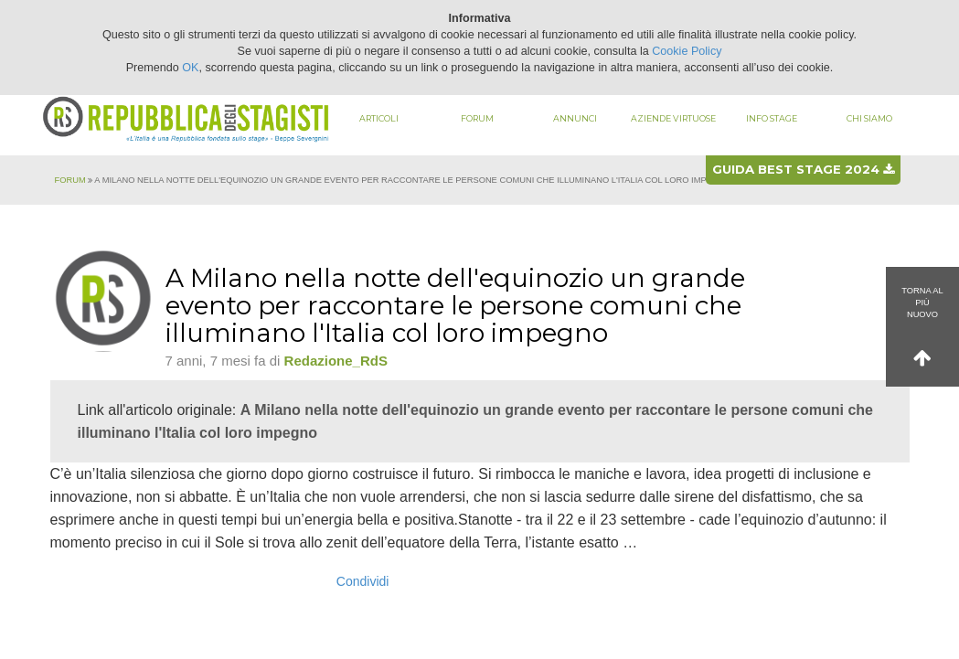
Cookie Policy (686, 51)
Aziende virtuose (673, 118)
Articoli (379, 118)
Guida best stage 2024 (803, 169)
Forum (477, 118)
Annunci (575, 118)
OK (190, 67)
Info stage (771, 118)
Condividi (362, 581)
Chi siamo (869, 118)
